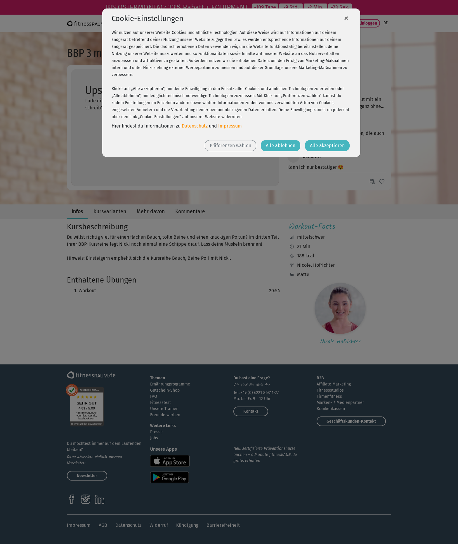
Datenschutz (195, 126)
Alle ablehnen (280, 145)
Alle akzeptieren (327, 145)
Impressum (230, 126)
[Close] (346, 18)
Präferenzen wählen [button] (230, 145)
